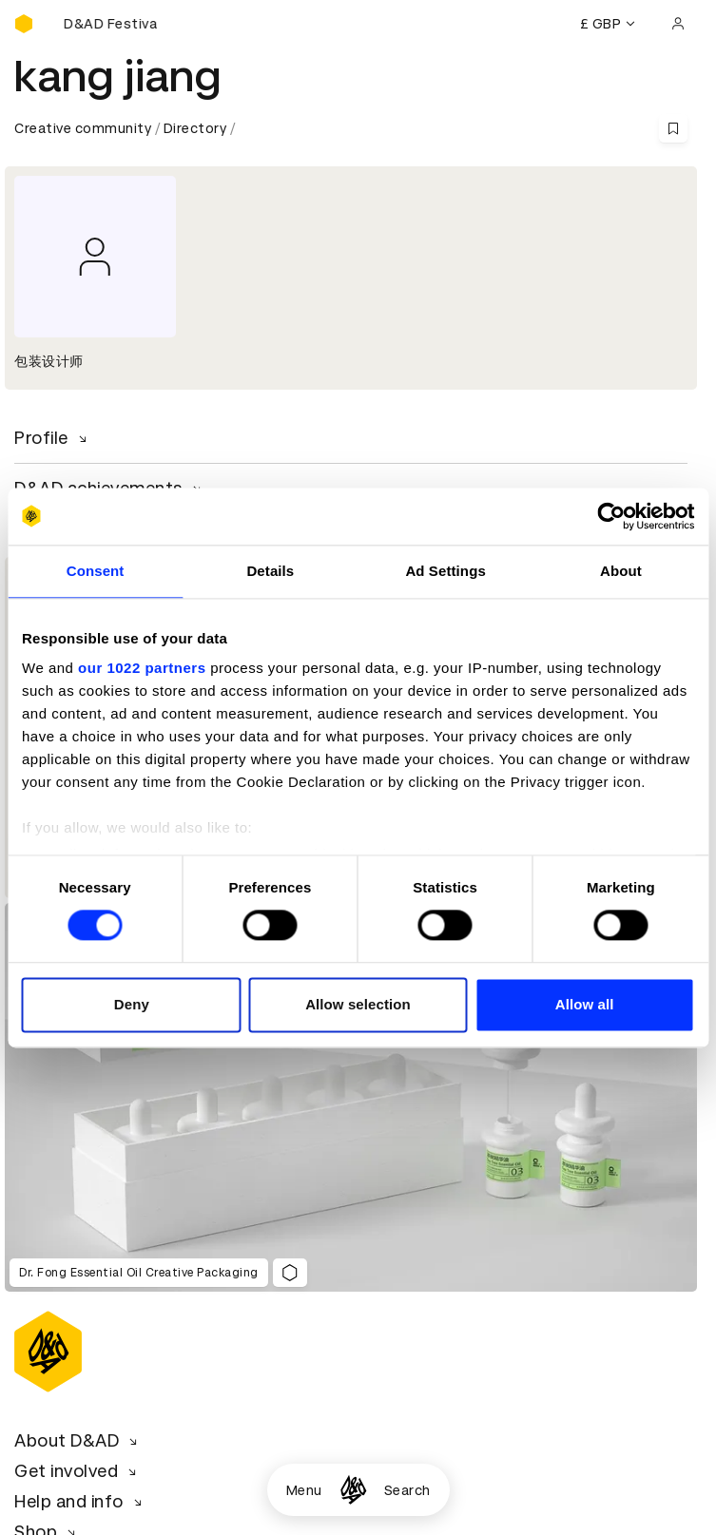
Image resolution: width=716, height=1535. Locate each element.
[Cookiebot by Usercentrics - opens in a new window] (611, 516)
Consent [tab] (96, 571)
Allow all (584, 1004)
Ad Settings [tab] (445, 571)
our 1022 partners (141, 668)
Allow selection (358, 1004)
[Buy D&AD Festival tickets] (109, 23)
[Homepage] (353, 1490)
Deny (131, 1004)
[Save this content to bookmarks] (673, 128)
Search (407, 1490)
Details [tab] (270, 571)
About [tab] (621, 571)
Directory (195, 128)
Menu (304, 1490)
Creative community (82, 128)
